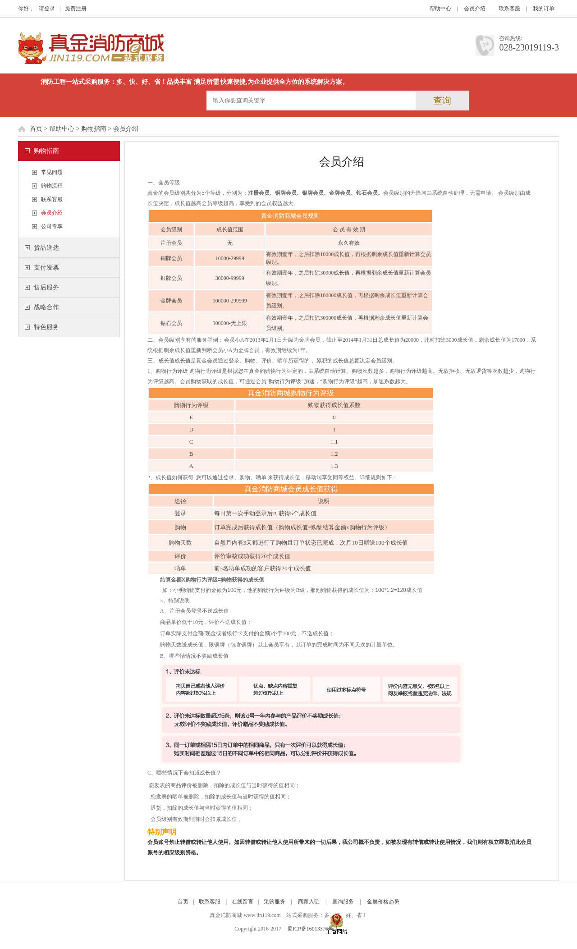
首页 (36, 128)
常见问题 (52, 172)
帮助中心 (440, 8)
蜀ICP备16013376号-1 (312, 929)
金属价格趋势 (383, 902)
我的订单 (543, 8)
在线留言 (242, 902)
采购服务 (274, 902)
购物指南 (93, 128)
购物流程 (52, 186)
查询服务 (343, 902)
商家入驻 (309, 902)
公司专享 (52, 226)
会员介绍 (474, 8)
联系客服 (509, 8)
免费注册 (76, 8)
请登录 (47, 8)
